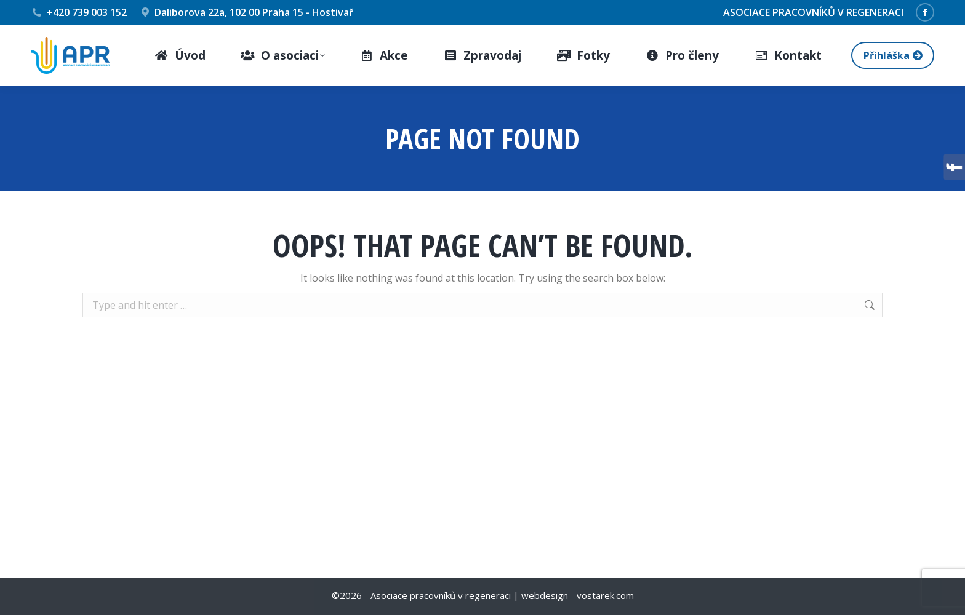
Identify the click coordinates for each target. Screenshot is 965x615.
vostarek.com (605, 595)
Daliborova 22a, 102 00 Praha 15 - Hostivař (246, 12)
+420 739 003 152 (79, 12)
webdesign (544, 595)
